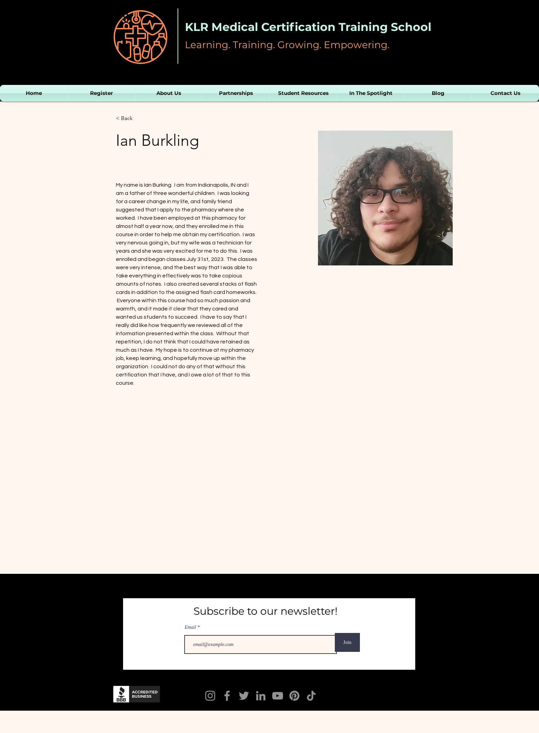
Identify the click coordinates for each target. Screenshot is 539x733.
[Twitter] (244, 695)
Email (191, 627)
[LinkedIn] (260, 695)
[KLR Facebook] (227, 695)
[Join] (347, 642)
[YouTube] (277, 695)
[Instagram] (210, 695)
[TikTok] (311, 695)
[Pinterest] (294, 695)
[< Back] (129, 118)
